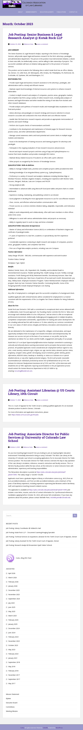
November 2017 (14, 675)
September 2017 (14, 679)
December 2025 (14, 590)
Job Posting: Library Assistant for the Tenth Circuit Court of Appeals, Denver (32, 541)
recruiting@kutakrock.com (23, 371)
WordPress (59, 728)
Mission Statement (12, 694)
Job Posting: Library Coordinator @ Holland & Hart (23, 528)
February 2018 (13, 671)
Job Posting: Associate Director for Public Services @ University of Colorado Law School (38, 437)
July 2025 (11, 603)
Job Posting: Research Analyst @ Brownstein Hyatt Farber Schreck (29, 545)
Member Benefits (31, 12)
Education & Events (46, 12)
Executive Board (11, 703)
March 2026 (12, 578)
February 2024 (13, 637)
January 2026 (12, 586)
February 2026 (13, 582)
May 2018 (11, 666)
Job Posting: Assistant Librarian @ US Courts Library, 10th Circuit (41, 392)
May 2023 (11, 650)
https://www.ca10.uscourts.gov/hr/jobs (25, 415)
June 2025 (11, 607)
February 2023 (13, 654)
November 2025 (14, 594)
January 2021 (12, 658)
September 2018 (14, 662)
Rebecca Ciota (28, 44)
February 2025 (13, 620)
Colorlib (45, 728)
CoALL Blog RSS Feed (18, 558)
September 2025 (14, 599)
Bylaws (8, 698)
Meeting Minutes (12, 711)
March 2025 (12, 616)
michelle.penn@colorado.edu (60, 497)
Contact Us (73, 12)
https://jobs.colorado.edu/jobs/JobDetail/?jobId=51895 (48, 490)
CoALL (22, 728)
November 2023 (14, 641)
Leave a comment (42, 44)
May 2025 (11, 611)
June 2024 (11, 633)
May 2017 (11, 683)
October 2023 (13, 645)
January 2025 (12, 624)
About (20, 12)
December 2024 (14, 628)
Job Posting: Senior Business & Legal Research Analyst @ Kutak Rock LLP (35, 36)
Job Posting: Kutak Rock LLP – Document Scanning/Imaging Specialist (30, 532)
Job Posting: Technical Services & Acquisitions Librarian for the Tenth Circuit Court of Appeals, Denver (41, 537)
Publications (61, 12)
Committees (10, 707)
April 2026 (11, 573)
